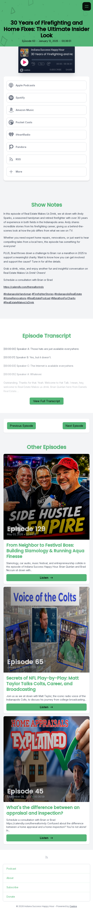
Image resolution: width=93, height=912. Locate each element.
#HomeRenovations (15, 298)
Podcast (11, 868)
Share (69, 69)
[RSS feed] (46, 857)
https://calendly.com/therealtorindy (24, 286)
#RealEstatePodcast (38, 298)
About (10, 877)
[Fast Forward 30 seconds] (49, 64)
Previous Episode (21, 425)
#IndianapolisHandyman (17, 293)
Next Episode (74, 425)
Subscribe (55, 69)
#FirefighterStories (43, 293)
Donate (11, 896)
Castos (73, 906)
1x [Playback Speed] (41, 64)
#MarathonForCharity (63, 298)
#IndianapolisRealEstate (68, 293)
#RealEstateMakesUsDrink (19, 302)
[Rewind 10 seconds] (33, 64)
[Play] (24, 62)
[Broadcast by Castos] (25, 70)
